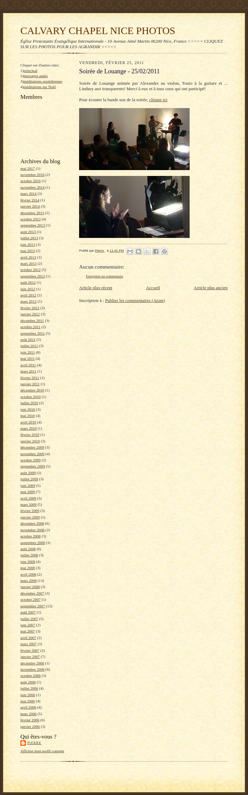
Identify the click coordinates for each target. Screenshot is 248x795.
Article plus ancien (211, 287)
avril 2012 (28, 295)
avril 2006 (28, 707)
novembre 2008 (32, 530)
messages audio (35, 76)
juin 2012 (27, 289)
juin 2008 (27, 561)
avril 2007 (28, 638)
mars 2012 (28, 301)
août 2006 (28, 682)
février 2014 (29, 200)
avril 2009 (28, 498)
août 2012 (28, 282)
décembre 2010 (32, 390)
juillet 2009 (29, 479)
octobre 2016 (30, 181)
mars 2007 (28, 644)
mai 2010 (27, 416)
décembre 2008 (32, 523)
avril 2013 (28, 257)
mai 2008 (27, 568)
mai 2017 (27, 168)
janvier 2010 (30, 441)
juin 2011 (27, 352)
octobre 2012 (30, 270)
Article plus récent (95, 287)
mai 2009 (27, 492)
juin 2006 (27, 695)
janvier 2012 (30, 314)
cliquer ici (158, 99)
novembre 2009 (32, 454)
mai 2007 (27, 631)
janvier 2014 (30, 206)
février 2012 (29, 308)
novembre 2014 (32, 187)
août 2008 (28, 549)
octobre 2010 (30, 397)
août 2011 (28, 339)
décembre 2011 (32, 320)
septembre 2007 (32, 606)
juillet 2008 (29, 555)
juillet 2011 (29, 346)
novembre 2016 (32, 174)
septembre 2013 (32, 225)
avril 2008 (28, 574)
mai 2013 (27, 251)
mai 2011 (27, 358)
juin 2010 (27, 409)
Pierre (34, 743)
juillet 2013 (29, 238)
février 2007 (29, 650)
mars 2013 (28, 263)
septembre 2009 (32, 466)
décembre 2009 (32, 447)
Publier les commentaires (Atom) (135, 300)
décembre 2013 (32, 213)
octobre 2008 (30, 536)
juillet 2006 (29, 688)
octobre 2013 (30, 219)
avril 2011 (28, 365)
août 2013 (28, 232)
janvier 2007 (30, 657)
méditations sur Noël (39, 87)
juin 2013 (27, 244)
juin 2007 (27, 625)
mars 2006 (28, 714)
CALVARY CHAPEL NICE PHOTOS (97, 30)
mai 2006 (27, 701)
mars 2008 (28, 580)
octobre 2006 (30, 675)
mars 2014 (28, 193)
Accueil (153, 287)
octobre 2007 (30, 599)
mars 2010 (28, 428)
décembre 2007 (32, 593)
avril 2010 (28, 422)
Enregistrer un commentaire (104, 276)
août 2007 (28, 612)
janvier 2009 (30, 517)
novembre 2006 (32, 669)
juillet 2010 (29, 403)
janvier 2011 (30, 384)
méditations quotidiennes (42, 81)
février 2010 (29, 434)
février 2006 (29, 720)
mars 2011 (28, 371)
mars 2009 (28, 504)
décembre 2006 (32, 663)
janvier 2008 (30, 587)
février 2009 (29, 511)
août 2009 (28, 473)
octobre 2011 (30, 327)
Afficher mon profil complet (42, 751)
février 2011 (29, 378)
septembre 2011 (32, 333)
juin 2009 (27, 485)
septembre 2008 (32, 543)
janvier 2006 (30, 726)
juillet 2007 (29, 619)
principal (30, 71)
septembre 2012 (32, 276)
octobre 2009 (30, 460)
